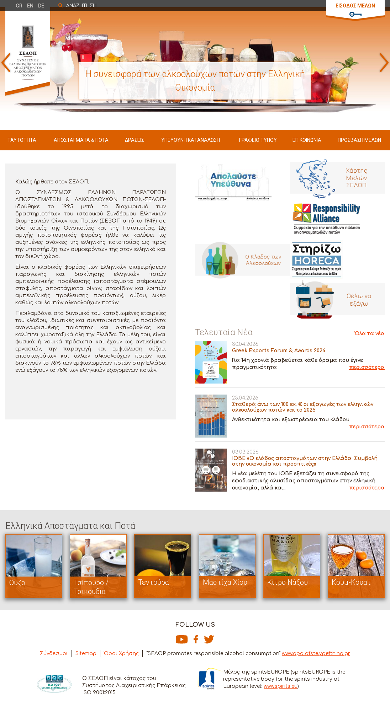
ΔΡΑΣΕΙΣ (134, 140)
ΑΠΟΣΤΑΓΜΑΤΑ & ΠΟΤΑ (81, 140)
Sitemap (85, 653)
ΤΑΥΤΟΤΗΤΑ (21, 140)
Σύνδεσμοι (54, 653)
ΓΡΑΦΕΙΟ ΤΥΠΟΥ (258, 140)
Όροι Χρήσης (121, 653)
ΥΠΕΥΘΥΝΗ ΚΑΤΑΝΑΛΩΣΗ (190, 140)
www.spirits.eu (280, 686)
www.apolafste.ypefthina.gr (316, 653)
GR (19, 6)
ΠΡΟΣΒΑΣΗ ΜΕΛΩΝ (359, 140)
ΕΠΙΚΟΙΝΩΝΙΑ (306, 140)
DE (41, 6)
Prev (6, 63)
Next (384, 63)
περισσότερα (367, 367)
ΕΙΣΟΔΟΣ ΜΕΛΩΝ (355, 6)
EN (30, 6)
